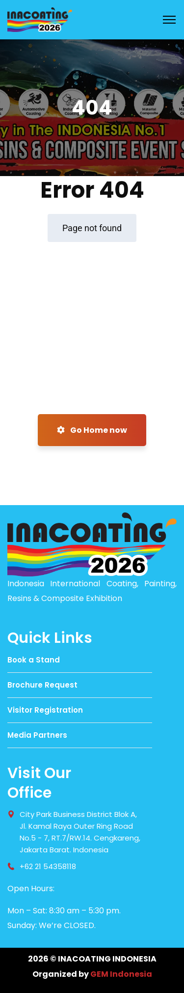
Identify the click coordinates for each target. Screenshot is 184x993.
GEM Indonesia (121, 974)
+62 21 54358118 (48, 866)
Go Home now (92, 430)
